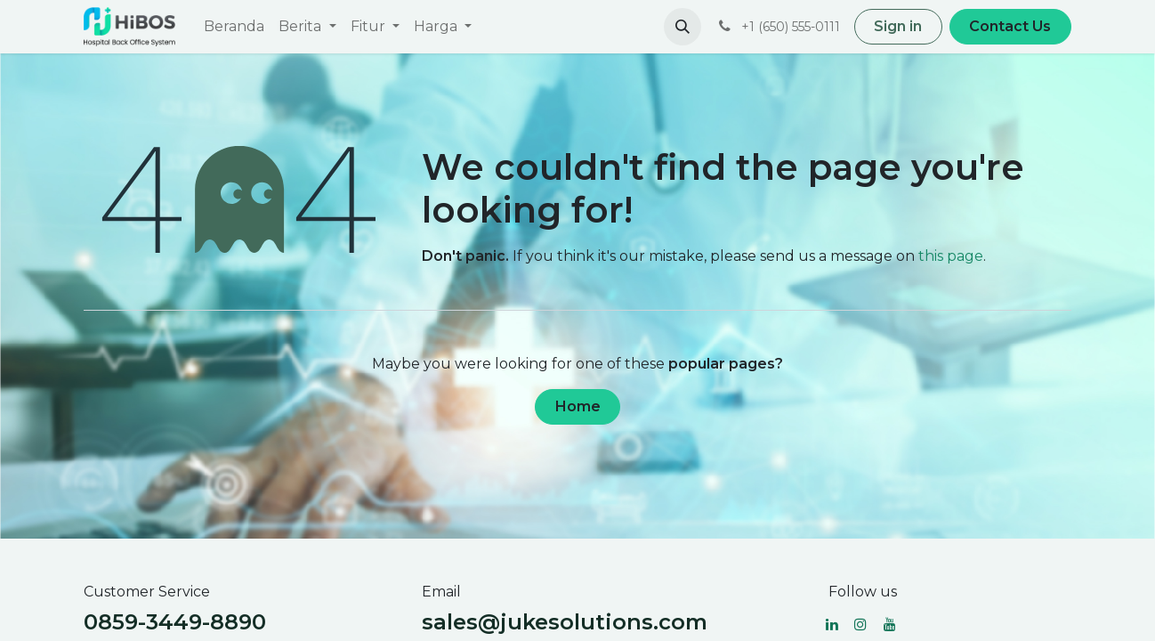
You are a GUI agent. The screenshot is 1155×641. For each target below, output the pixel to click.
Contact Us (1010, 26)
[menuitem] (234, 27)
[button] (682, 26)
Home (578, 406)
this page (950, 255)
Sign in (898, 26)
